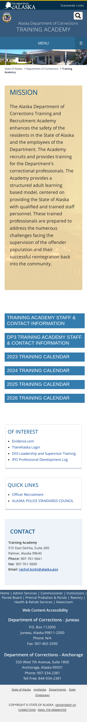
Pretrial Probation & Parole (46, 597)
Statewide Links (72, 5)
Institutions (75, 593)
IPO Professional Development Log (40, 459)
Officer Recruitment (27, 494)
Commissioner (52, 593)
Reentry (77, 597)
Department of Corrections (42, 68)
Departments (57, 689)
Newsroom (64, 602)
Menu (62, 43)
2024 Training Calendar (38, 370)
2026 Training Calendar (38, 397)
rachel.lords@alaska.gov (38, 569)
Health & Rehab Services (33, 602)
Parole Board (12, 597)
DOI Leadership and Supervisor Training (44, 453)
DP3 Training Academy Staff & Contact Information (44, 340)
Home (4, 593)
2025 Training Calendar (38, 384)
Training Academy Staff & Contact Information (41, 320)
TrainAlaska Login (26, 447)
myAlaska (40, 689)
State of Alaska (20, 6)
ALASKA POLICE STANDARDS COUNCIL (43, 500)
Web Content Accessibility (45, 610)
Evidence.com (23, 441)
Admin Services (25, 593)
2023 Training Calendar (38, 356)
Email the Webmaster (52, 710)
